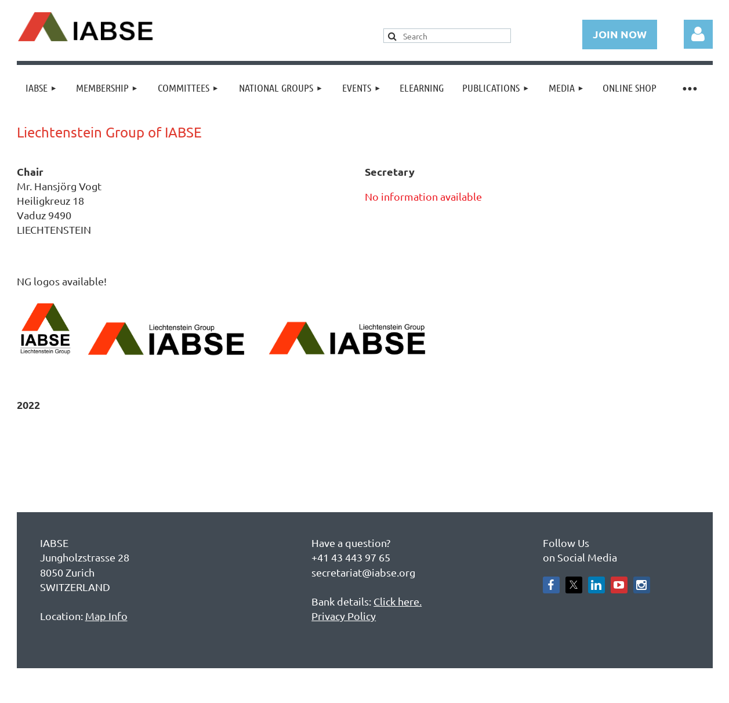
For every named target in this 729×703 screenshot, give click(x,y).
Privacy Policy (343, 616)
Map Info (106, 616)
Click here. (397, 601)
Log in (698, 34)
